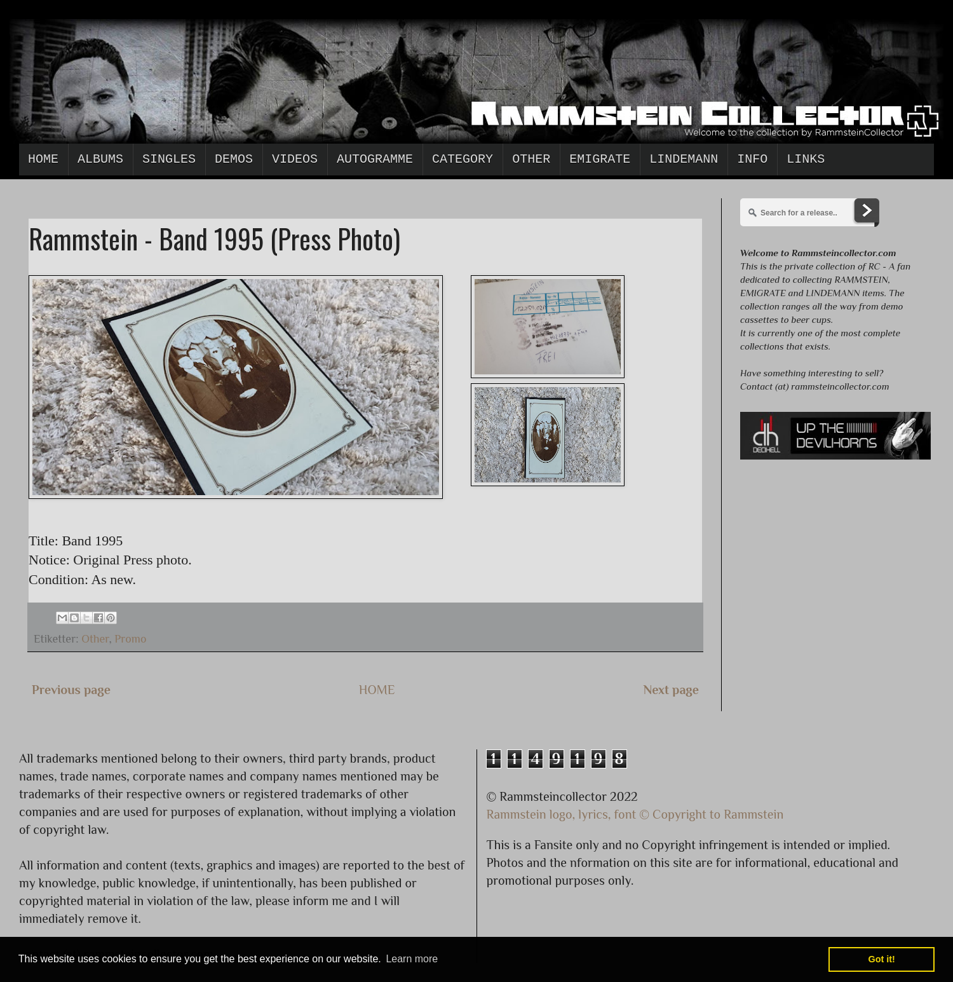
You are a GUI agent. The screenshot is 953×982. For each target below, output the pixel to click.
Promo (130, 638)
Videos (295, 159)
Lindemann (683, 159)
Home (43, 159)
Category (462, 159)
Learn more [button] (412, 958)
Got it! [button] (882, 959)
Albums (100, 159)
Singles (169, 159)
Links (806, 159)
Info (752, 159)
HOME (377, 690)
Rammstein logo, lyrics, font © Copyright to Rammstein (635, 814)
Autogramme (375, 159)
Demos (234, 159)
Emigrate (599, 159)
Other (531, 159)
